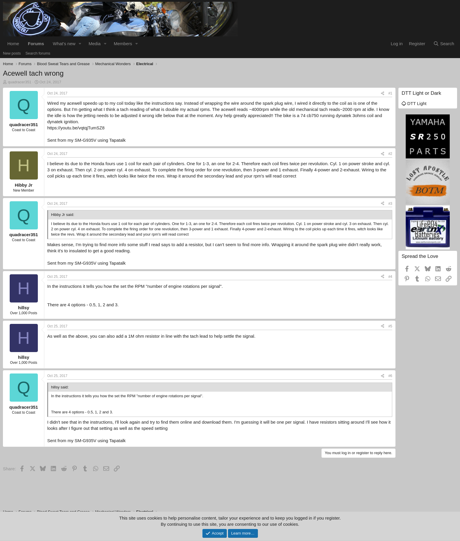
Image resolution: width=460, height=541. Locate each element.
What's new (64, 43)
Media (95, 43)
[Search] (443, 43)
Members (123, 43)
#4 (390, 277)
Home (13, 43)
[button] (80, 43)
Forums (36, 43)
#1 (390, 93)
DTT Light (414, 103)
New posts (12, 53)
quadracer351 (19, 82)
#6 (390, 376)
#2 (390, 154)
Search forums (38, 53)
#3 (390, 204)
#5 (390, 326)
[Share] (382, 93)
